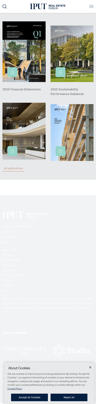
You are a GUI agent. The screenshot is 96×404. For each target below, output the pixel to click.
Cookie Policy (14, 391)
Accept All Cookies (29, 400)
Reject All (69, 400)
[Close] (90, 370)
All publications (13, 168)
